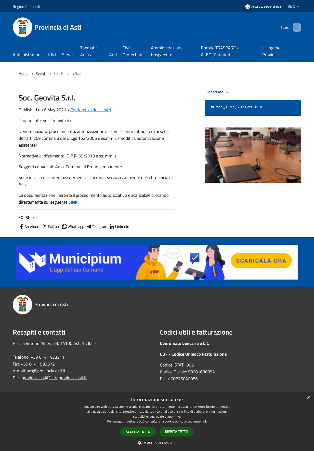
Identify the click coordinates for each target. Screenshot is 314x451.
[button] (157, 442)
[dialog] (157, 421)
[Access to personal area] (263, 6)
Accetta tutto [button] (138, 432)
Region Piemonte (27, 6)
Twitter (51, 226)
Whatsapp (73, 226)
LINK (73, 202)
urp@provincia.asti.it (46, 370)
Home (23, 73)
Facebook (29, 226)
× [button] (308, 397)
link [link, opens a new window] (204, 421)
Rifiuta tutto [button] (176, 431)
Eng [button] (294, 6)
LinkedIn (119, 226)
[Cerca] (295, 27)
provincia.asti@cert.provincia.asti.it (54, 377)
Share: (28, 217)
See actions (218, 92)
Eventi (41, 73)
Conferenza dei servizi (90, 109)
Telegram (96, 226)
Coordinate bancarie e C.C (184, 343)
